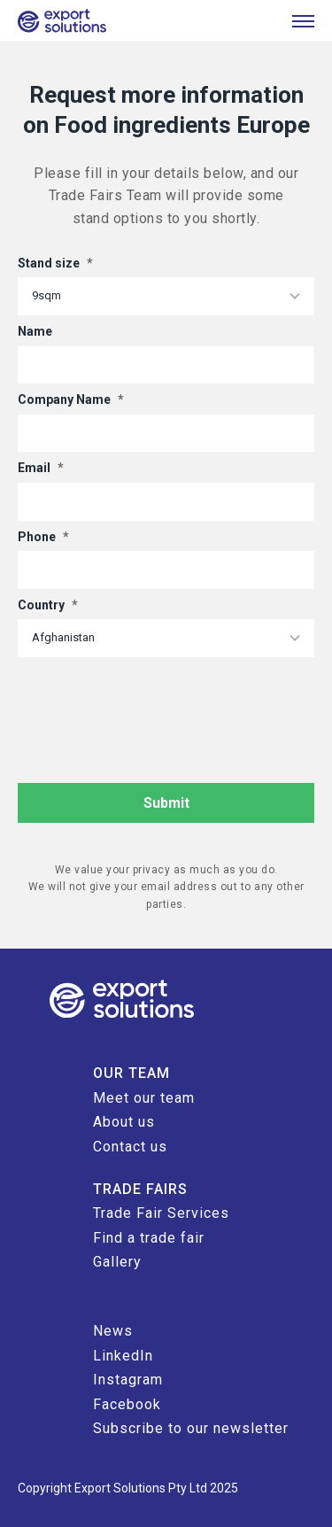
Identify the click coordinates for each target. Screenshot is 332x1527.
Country (48, 605)
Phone (43, 537)
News (113, 1330)
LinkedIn (123, 1355)
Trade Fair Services (161, 1213)
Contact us (130, 1146)
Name (35, 331)
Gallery (117, 1261)
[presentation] (152, 700)
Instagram (128, 1379)
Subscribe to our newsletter (191, 1428)
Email (41, 468)
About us (124, 1121)
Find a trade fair (149, 1237)
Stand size (55, 263)
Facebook (127, 1404)
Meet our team (144, 1097)
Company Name (71, 399)
